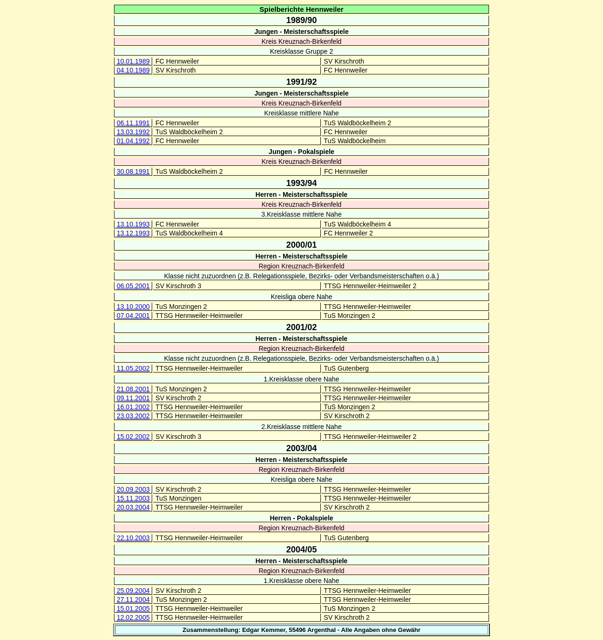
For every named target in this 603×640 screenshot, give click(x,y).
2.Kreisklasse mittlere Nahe (301, 426)
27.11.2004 (133, 599)
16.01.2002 (133, 407)
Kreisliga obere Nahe (302, 296)
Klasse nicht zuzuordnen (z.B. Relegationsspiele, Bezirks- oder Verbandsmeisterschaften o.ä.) (301, 276)
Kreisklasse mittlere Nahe (301, 113)
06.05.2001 (133, 286)
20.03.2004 (133, 507)
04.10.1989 (133, 70)
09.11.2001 (133, 398)
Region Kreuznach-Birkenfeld (301, 266)
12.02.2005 (133, 617)
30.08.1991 (133, 171)
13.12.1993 (133, 233)
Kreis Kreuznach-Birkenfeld (301, 41)
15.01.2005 (133, 608)
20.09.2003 (133, 489)
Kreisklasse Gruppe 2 (301, 51)
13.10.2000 (133, 306)
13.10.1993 (133, 224)
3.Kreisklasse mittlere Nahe (301, 214)
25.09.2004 (133, 590)
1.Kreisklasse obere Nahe (301, 379)
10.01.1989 (133, 61)
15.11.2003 (133, 498)
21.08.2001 (133, 389)
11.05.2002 (133, 368)
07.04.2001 (133, 315)
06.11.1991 (133, 123)
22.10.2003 (133, 538)
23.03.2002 (133, 416)
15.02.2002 (133, 436)
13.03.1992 (133, 132)
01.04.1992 (133, 141)
